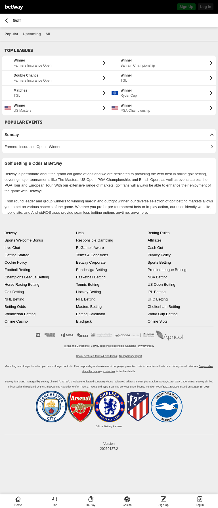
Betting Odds (15, 306)
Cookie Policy (16, 262)
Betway (11, 233)
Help (80, 233)
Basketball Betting (91, 277)
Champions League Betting (27, 277)
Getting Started (17, 255)
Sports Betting (159, 262)
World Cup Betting (162, 314)
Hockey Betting (88, 292)
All (47, 34)
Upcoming (32, 34)
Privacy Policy (159, 255)
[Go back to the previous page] (6, 20)
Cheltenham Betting (164, 306)
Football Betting (17, 270)
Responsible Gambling (94, 240)
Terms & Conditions (92, 255)
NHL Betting (14, 299)
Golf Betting (14, 292)
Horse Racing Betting (22, 284)
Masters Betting (89, 306)
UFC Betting (158, 299)
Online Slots (157, 321)
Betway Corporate (91, 262)
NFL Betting (85, 299)
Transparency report (130, 356)
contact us (109, 371)
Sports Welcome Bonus (24, 240)
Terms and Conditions (76, 345)
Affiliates (155, 240)
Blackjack (84, 321)
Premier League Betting (167, 270)
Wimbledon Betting (20, 314)
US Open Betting (161, 284)
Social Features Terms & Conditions (96, 356)
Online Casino (16, 321)
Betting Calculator (90, 314)
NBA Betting (157, 277)
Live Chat (12, 247)
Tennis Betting (87, 284)
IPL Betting (156, 292)
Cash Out (155, 247)
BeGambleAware (90, 247)
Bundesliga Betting (91, 270)
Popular (11, 34)
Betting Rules (158, 233)
